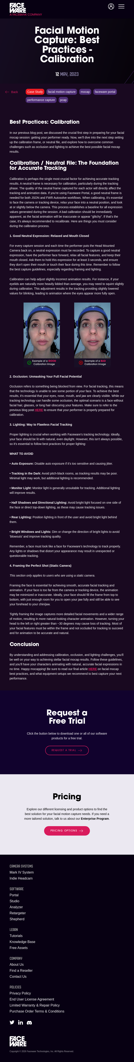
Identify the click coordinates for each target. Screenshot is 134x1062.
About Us (17, 964)
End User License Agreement (32, 999)
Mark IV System (22, 872)
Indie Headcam (21, 878)
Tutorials (16, 936)
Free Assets (19, 948)
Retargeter (18, 913)
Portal (14, 895)
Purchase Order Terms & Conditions (37, 1011)
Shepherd (17, 919)
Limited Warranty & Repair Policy (35, 1005)
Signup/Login (111, 6)
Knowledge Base (22, 942)
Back (14, 92)
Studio (14, 901)
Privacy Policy (20, 993)
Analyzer (16, 907)
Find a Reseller (21, 970)
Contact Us (18, 976)
